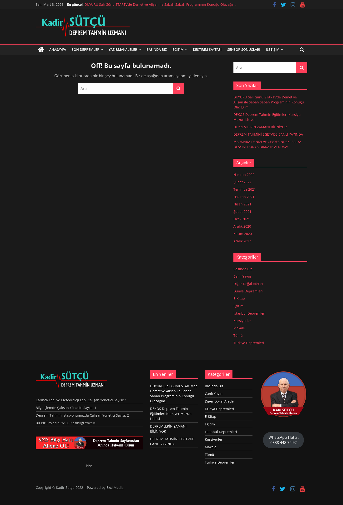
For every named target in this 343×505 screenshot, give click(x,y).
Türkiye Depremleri (248, 343)
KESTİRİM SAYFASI (207, 49)
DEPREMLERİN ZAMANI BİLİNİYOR (260, 127)
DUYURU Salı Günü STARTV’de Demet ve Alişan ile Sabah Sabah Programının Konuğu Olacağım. (160, 4)
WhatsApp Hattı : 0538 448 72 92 (283, 440)
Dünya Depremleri (248, 291)
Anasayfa (57, 49)
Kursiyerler (242, 320)
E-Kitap (239, 298)
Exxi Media (115, 487)
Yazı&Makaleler (123, 49)
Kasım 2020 (242, 233)
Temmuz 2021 (244, 189)
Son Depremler (85, 49)
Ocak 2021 (241, 219)
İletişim (272, 49)
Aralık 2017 (242, 241)
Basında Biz (156, 49)
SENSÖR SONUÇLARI (243, 49)
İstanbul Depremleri (249, 313)
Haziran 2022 (243, 174)
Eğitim (178, 49)
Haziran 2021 (243, 196)
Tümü (238, 335)
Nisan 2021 (242, 204)
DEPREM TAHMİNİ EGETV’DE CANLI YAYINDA (268, 134)
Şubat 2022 (242, 182)
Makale (239, 328)
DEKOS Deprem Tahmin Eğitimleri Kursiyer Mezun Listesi (171, 413)
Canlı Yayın (242, 276)
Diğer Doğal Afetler (248, 283)
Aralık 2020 (242, 226)
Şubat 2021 (242, 211)
